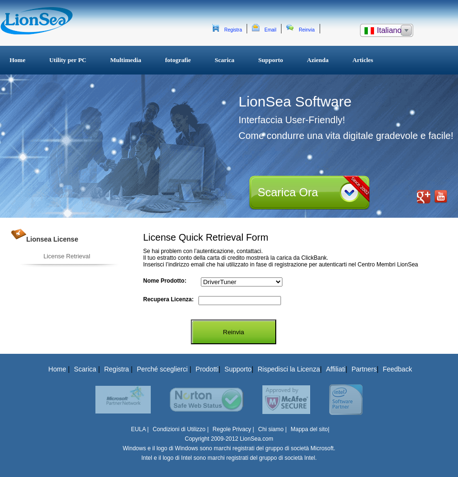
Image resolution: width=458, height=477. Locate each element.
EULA (138, 429)
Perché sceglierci (163, 369)
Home (17, 60)
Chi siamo (270, 429)
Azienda (318, 60)
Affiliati (335, 369)
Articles (363, 60)
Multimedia (125, 60)
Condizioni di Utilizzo (180, 429)
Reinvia (306, 29)
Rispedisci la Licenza (289, 369)
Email (270, 29)
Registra (233, 29)
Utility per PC (67, 60)
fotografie (178, 60)
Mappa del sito (309, 429)
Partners (364, 369)
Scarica (224, 60)
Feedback (397, 369)
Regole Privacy (232, 429)
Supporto (270, 60)
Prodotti (207, 369)
